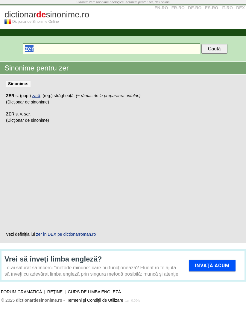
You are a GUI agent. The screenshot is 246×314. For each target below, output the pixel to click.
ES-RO (211, 7)
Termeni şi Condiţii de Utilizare (95, 300)
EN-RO (161, 7)
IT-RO (227, 7)
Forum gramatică (21, 291)
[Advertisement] (123, 177)
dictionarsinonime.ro (46, 14)
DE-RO (194, 7)
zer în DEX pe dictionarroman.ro (66, 234)
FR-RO (178, 7)
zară (36, 95)
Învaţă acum (212, 265)
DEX (240, 7)
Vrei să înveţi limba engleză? (53, 259)
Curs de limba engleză (94, 291)
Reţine (55, 291)
